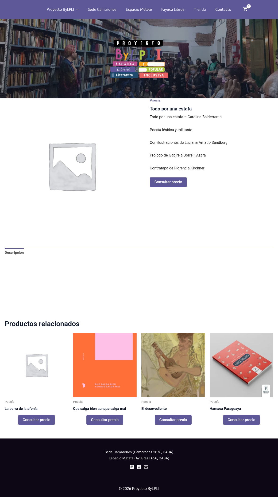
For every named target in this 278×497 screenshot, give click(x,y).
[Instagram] (132, 467)
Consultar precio (168, 182)
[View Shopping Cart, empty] (239, 9)
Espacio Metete (140, 9)
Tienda (197, 9)
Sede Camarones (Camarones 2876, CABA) (139, 452)
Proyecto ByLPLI (67, 9)
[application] (81, 9)
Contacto (219, 9)
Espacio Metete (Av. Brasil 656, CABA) (139, 458)
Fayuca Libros (172, 9)
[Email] (146, 467)
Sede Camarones (105, 9)
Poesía (155, 100)
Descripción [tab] (15, 252)
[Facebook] (139, 467)
